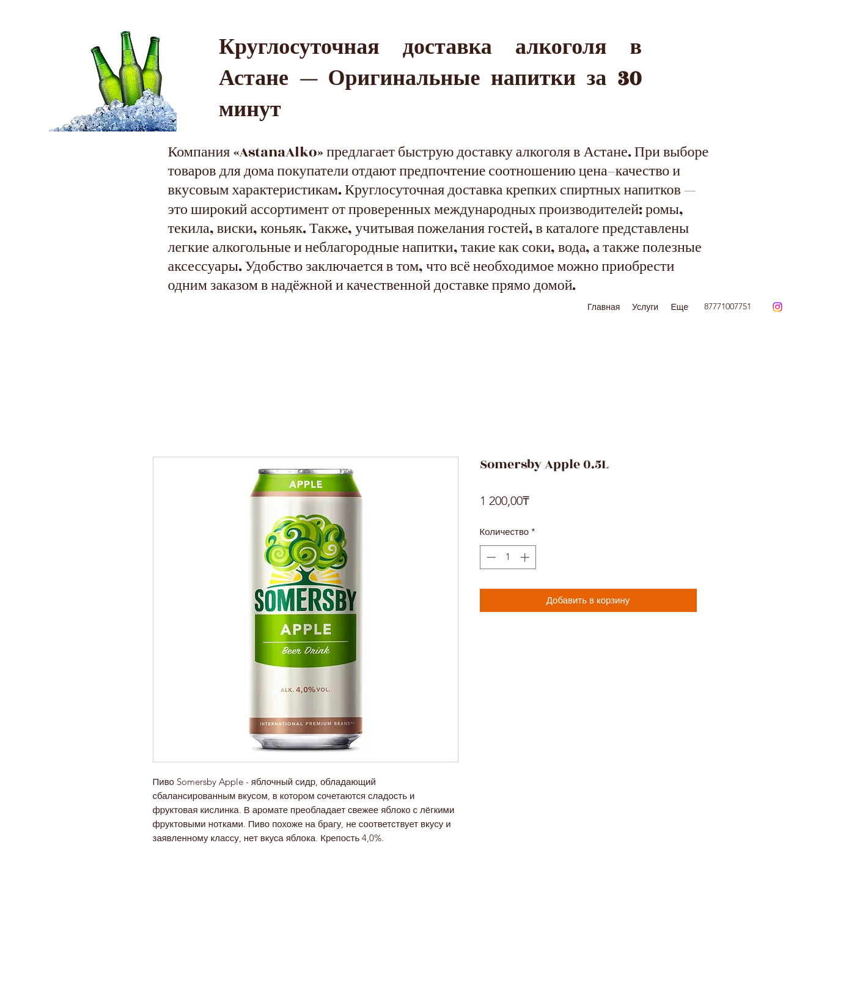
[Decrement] (490, 557)
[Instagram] (777, 307)
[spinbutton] (508, 557)
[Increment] (526, 557)
